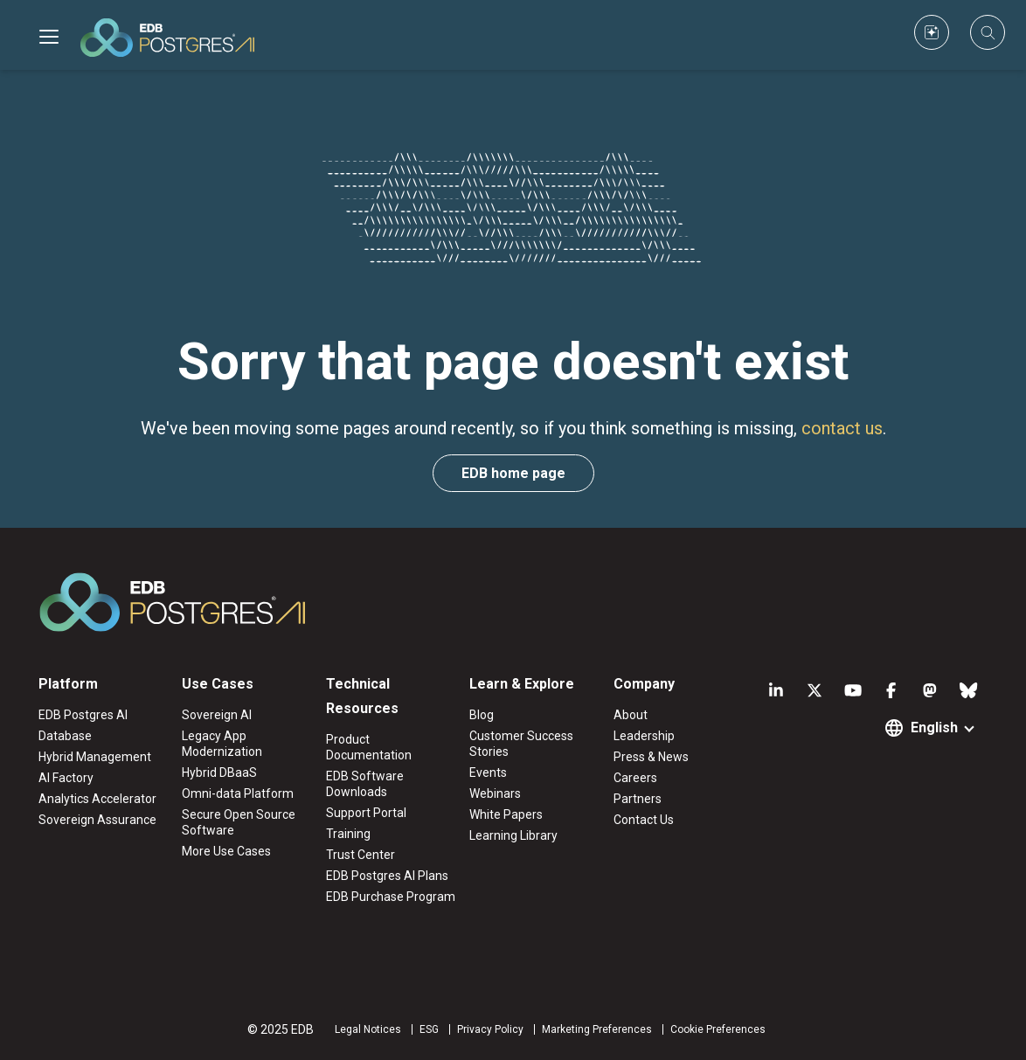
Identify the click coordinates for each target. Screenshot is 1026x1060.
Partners (638, 799)
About (631, 715)
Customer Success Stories (521, 744)
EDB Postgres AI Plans (387, 876)
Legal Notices (368, 1029)
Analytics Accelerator (97, 799)
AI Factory (66, 778)
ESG (429, 1029)
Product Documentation (369, 747)
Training (348, 834)
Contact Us (644, 820)
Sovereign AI (217, 715)
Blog (481, 715)
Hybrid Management (94, 757)
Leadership (644, 736)
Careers (635, 778)
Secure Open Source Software (238, 822)
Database (65, 736)
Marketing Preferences (597, 1029)
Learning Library (513, 835)
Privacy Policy (490, 1029)
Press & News (651, 757)
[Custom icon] (931, 32)
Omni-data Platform (238, 793)
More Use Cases (226, 851)
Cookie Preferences (718, 1029)
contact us (842, 428)
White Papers (506, 814)
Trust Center (360, 855)
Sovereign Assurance (97, 820)
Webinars (495, 793)
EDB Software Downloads (365, 784)
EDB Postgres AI (83, 715)
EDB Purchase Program (390, 897)
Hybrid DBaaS (219, 772)
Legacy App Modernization (222, 744)
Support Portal (366, 813)
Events (488, 772)
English (934, 727)
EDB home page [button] (513, 473)
